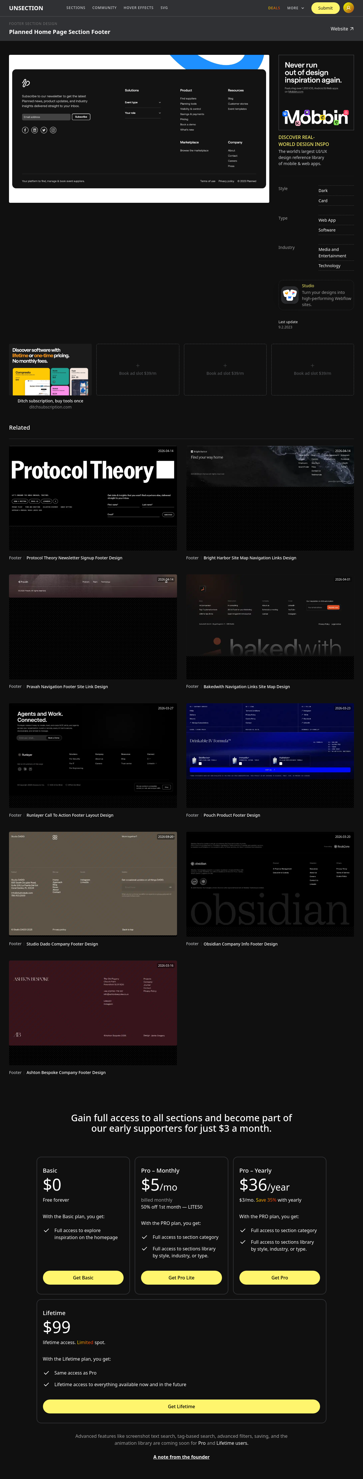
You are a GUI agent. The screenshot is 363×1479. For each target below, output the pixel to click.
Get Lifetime (181, 1406)
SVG (164, 7)
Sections (75, 7)
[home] (26, 8)
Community (104, 7)
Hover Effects (138, 7)
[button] (295, 8)
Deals (274, 8)
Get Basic (83, 1277)
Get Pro (280, 1277)
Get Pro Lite (181, 1277)
